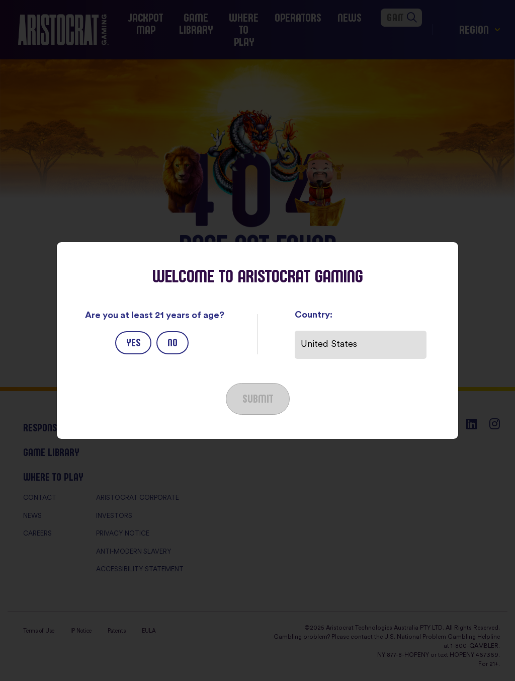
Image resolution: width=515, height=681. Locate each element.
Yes (133, 342)
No (172, 342)
